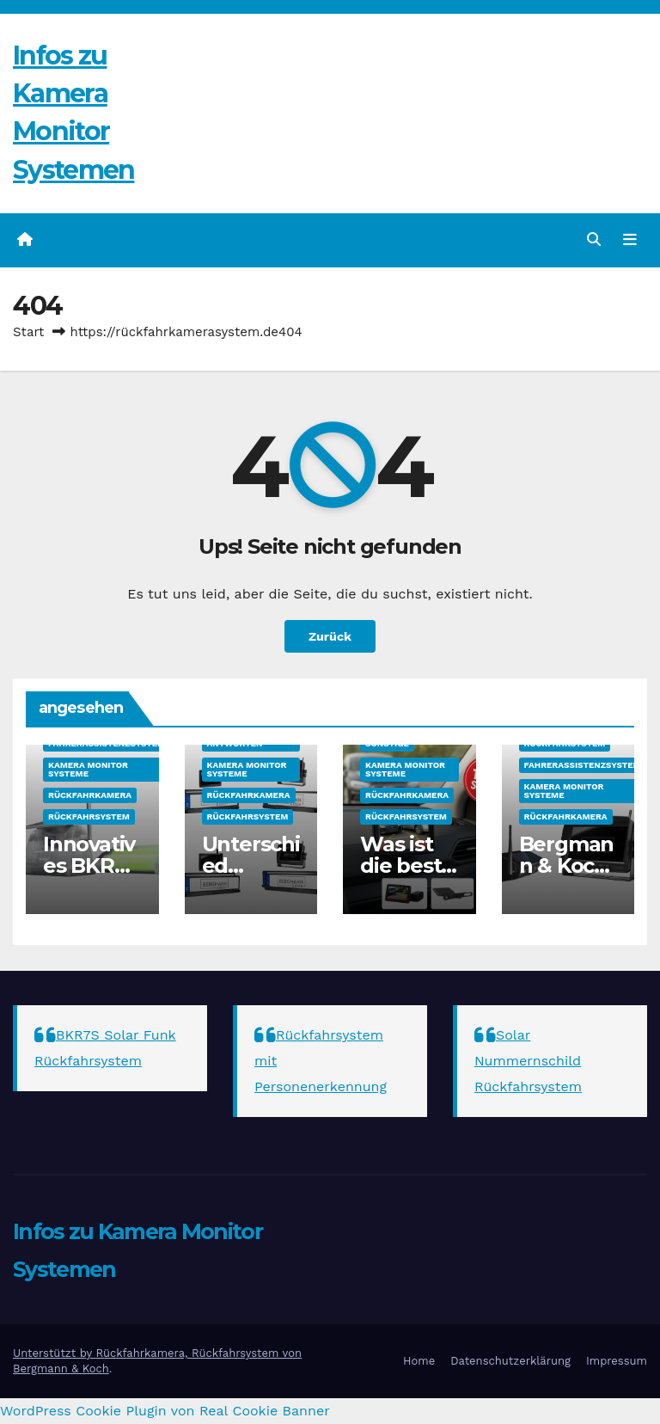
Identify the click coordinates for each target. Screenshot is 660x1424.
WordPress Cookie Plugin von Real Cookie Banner (165, 1411)
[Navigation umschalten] (630, 240)
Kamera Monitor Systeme (88, 769)
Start (28, 332)
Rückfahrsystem (89, 816)
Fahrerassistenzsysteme (109, 743)
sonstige (387, 743)
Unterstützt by (54, 1353)
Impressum (616, 1360)
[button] (594, 239)
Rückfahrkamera (89, 795)
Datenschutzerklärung (510, 1360)
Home (419, 1360)
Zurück (330, 636)
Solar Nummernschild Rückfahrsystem (528, 1061)
